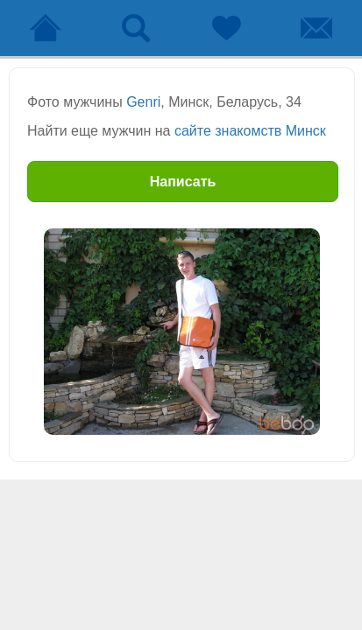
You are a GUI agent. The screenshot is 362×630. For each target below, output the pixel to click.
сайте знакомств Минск (250, 130)
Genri (143, 101)
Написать (183, 181)
